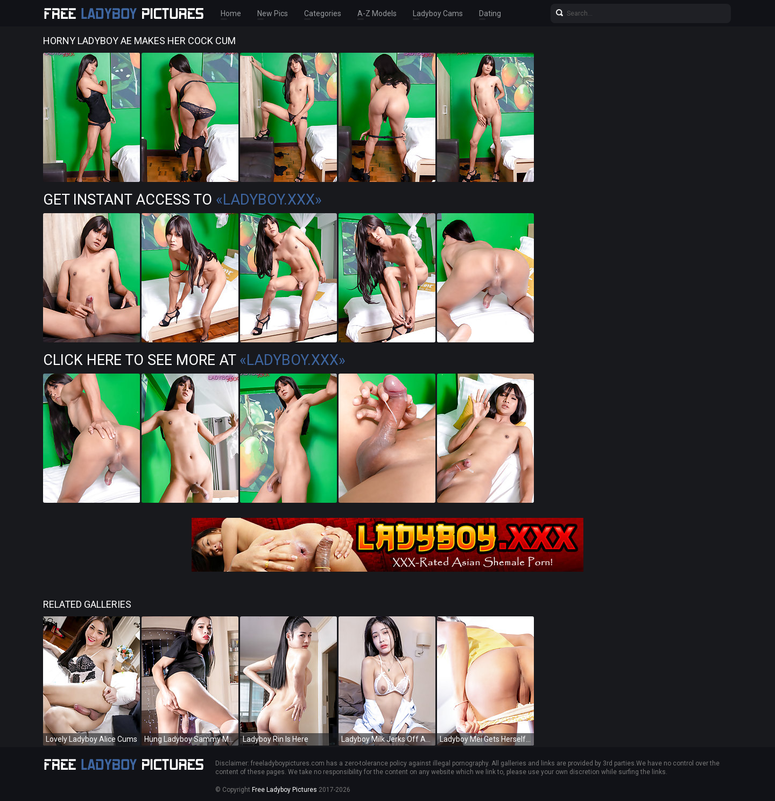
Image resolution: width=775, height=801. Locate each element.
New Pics (272, 13)
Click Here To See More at (194, 360)
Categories (322, 13)
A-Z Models (377, 13)
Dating (490, 13)
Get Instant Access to (182, 199)
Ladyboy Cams (438, 13)
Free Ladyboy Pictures (284, 789)
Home (231, 13)
